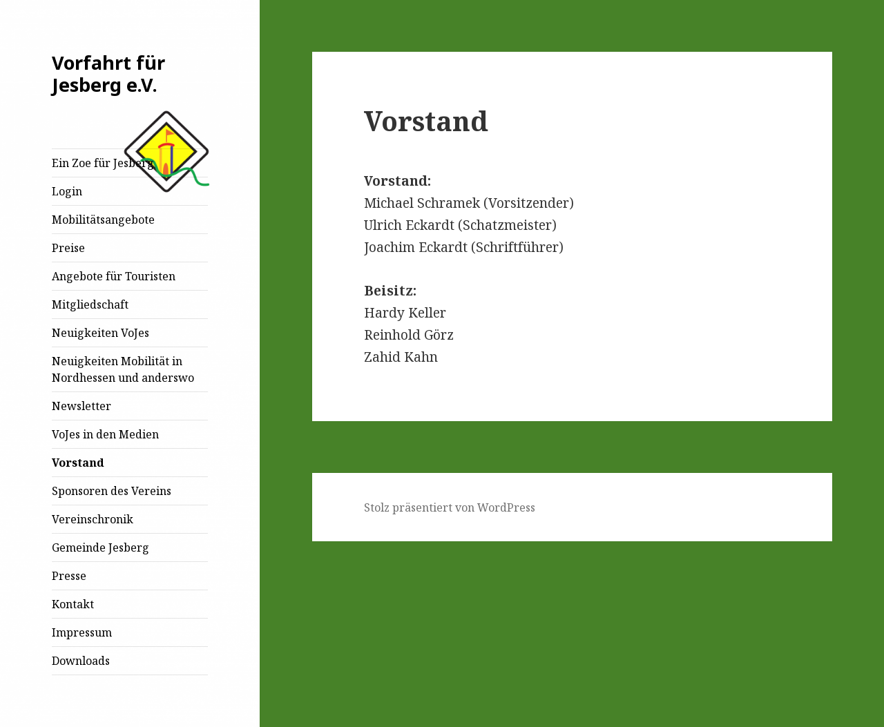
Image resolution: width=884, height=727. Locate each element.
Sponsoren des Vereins (111, 490)
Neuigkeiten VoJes (100, 332)
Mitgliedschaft (90, 304)
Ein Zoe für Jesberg (103, 163)
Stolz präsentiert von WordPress (449, 507)
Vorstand (78, 462)
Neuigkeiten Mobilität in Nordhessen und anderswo (123, 369)
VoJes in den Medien (105, 434)
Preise (68, 247)
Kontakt (73, 604)
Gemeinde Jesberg (100, 547)
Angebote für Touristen (113, 276)
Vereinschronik (92, 519)
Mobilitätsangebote (103, 219)
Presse (69, 575)
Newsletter (81, 406)
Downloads (81, 660)
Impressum (82, 632)
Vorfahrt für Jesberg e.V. (108, 73)
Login (67, 191)
